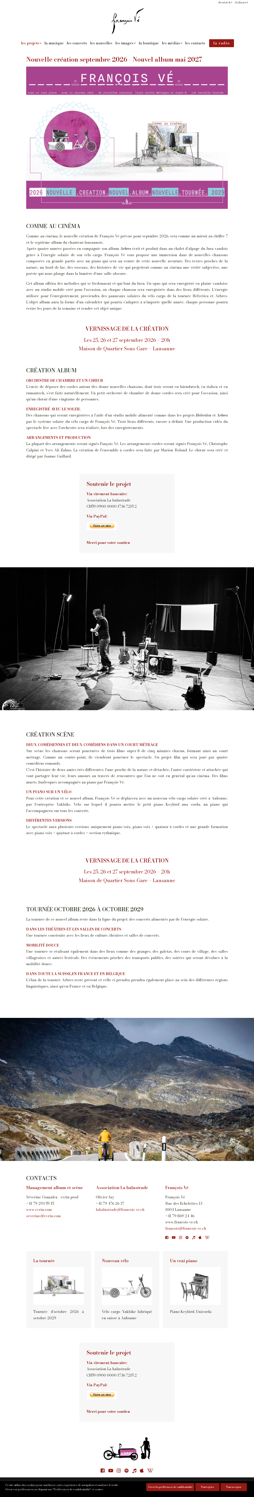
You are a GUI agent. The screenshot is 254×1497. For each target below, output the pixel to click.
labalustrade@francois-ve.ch (120, 1209)
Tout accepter (233, 1487)
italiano (241, 2)
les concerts (77, 43)
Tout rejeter (207, 1487)
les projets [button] (31, 43)
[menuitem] (225, 2)
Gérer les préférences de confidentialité (170, 1487)
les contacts (195, 43)
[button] (166, 1237)
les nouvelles (101, 43)
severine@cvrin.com (43, 1216)
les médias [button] (172, 43)
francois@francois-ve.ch (185, 1228)
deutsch (225, 2)
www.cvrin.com (39, 1209)
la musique (54, 43)
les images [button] (125, 43)
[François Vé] (127, 21)
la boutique (149, 43)
